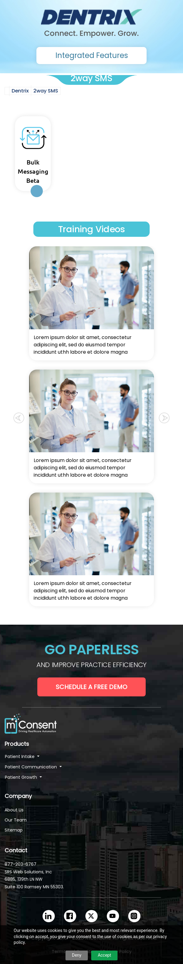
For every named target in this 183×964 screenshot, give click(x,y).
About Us (14, 810)
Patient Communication (31, 767)
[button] (18, 417)
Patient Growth (21, 777)
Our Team (16, 820)
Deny (76, 955)
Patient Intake (20, 756)
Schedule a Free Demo (91, 687)
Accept (104, 955)
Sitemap (14, 830)
